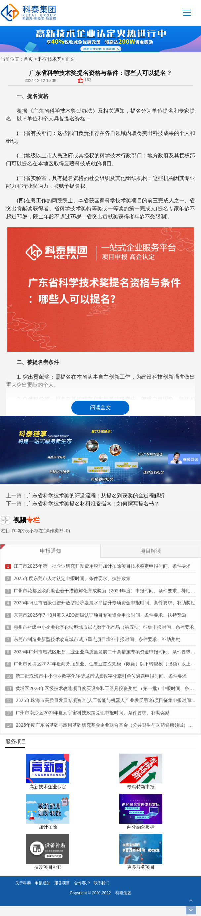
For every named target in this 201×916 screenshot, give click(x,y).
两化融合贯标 (141, 827)
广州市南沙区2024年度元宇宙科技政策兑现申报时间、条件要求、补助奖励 (93, 710)
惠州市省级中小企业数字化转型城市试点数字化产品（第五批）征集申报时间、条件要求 (104, 624)
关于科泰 (23, 883)
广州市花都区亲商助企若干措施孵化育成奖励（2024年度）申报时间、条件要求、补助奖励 (107, 588)
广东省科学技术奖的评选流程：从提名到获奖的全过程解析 (96, 495)
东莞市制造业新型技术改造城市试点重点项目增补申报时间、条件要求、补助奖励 (97, 636)
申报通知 (43, 883)
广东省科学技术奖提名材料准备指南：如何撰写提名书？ (93, 503)
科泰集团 (123, 893)
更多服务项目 (141, 867)
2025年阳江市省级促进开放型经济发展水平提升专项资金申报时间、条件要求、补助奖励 (104, 600)
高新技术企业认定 (47, 786)
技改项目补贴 (48, 867)
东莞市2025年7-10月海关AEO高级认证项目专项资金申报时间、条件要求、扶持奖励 (100, 612)
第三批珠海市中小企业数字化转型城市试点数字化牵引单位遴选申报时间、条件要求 (101, 673)
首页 (28, 59)
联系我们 (101, 883)
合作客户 (82, 883)
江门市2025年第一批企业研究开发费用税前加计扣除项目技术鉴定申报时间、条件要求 (102, 563)
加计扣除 (48, 827)
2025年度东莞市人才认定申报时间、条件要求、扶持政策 (72, 575)
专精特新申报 (141, 786)
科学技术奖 (49, 59)
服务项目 (62, 883)
